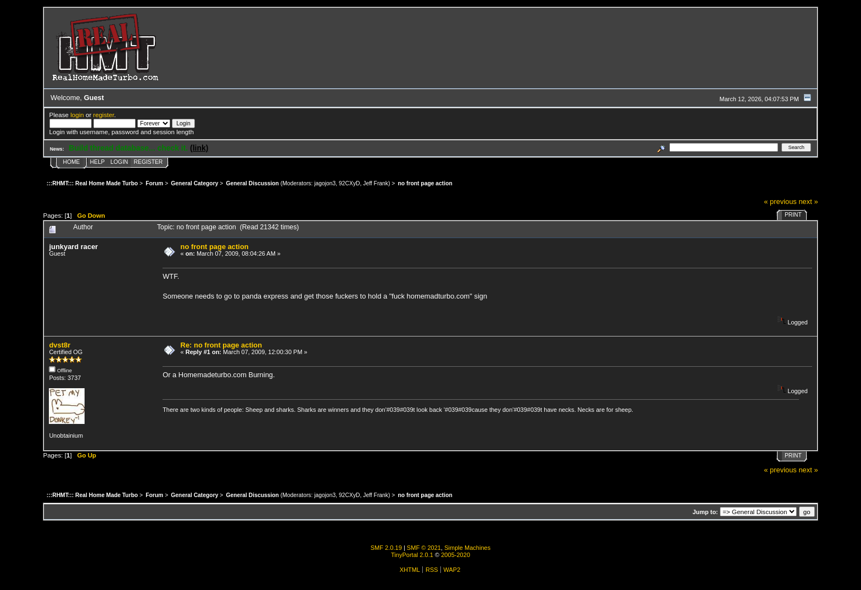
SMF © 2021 (424, 547)
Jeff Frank (375, 183)
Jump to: (705, 512)
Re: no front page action (221, 345)
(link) (199, 148)
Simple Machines (467, 547)
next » (808, 201)
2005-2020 (455, 555)
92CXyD (349, 183)
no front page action (215, 246)
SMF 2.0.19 (386, 547)
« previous (780, 201)
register (103, 114)
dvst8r (59, 345)
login (77, 114)
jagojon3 (325, 183)
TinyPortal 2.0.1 (412, 555)
